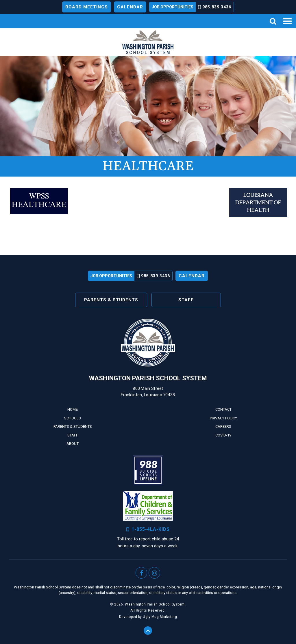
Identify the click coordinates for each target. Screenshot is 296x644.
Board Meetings (86, 7)
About (72, 443)
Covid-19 (223, 435)
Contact (223, 409)
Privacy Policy (223, 418)
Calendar (130, 7)
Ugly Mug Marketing (160, 617)
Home (72, 409)
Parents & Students (111, 299)
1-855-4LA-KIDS (148, 529)
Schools (72, 418)
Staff (186, 299)
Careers (223, 426)
